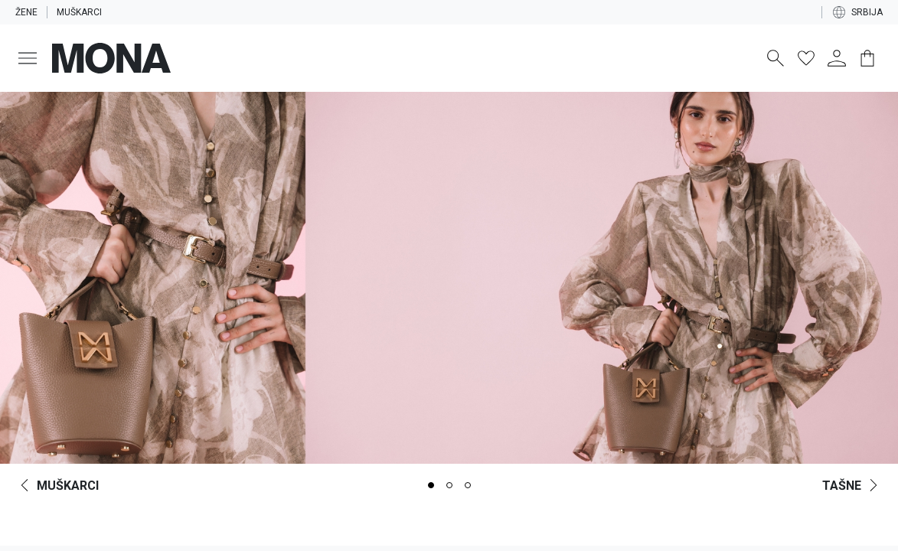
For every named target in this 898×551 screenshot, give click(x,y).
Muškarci (82, 12)
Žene (27, 12)
